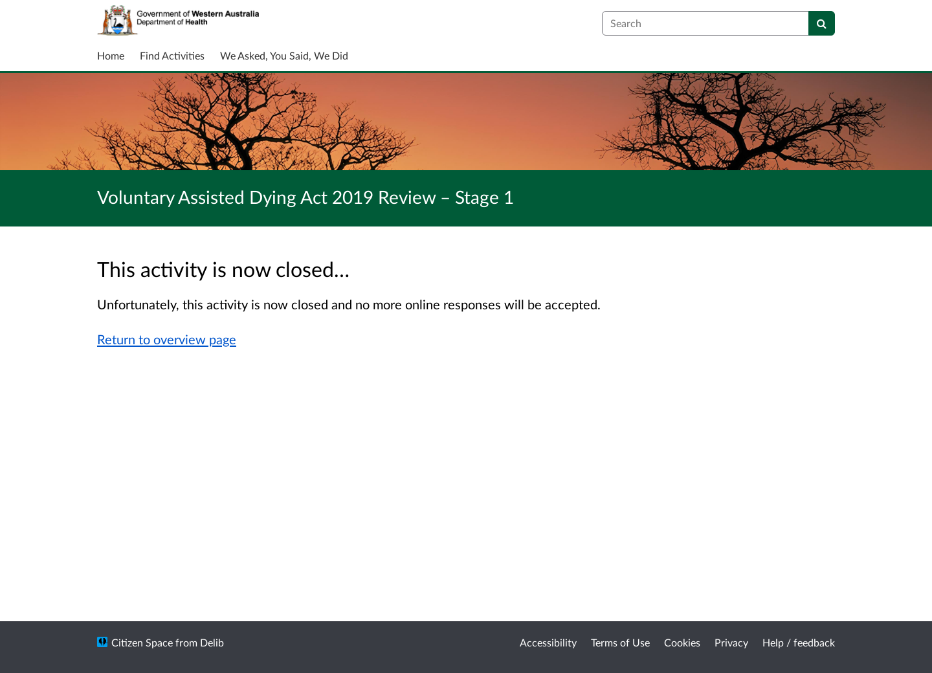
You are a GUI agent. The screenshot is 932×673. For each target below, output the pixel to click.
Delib (212, 642)
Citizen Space (142, 642)
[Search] (821, 23)
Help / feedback (798, 642)
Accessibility (548, 642)
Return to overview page (166, 339)
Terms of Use (620, 642)
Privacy (731, 642)
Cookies (682, 642)
